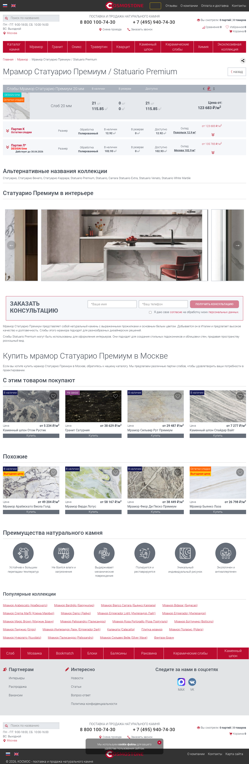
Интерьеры (17, 678)
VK (192, 684)
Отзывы (171, 5)
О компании (189, 5)
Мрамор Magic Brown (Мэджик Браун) (28, 621)
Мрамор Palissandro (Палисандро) (83, 621)
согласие (176, 312)
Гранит (57, 47)
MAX (181, 684)
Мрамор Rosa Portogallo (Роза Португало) (140, 621)
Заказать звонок (142, 29)
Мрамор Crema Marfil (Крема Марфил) (28, 613)
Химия (203, 47)
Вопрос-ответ (81, 695)
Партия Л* (18, 145)
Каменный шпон (147, 46)
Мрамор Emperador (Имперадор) (184, 613)
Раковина (149, 653)
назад (236, 72)
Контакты (239, 5)
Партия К (18, 129)
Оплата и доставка (215, 5)
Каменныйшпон (233, 653)
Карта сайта (234, 754)
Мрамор (36, 47)
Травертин (98, 47)
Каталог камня (14, 46)
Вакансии (16, 695)
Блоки (92, 653)
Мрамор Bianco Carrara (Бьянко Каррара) (128, 605)
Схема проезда (112, 29)
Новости (77, 678)
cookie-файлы (127, 744)
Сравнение (212, 27)
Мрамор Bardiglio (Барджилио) (74, 605)
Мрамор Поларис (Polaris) (186, 629)
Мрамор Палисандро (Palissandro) (70, 637)
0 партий (225, 20)
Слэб (10, 653)
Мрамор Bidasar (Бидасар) (180, 605)
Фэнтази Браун (164, 637)
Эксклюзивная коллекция (229, 46)
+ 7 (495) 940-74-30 (154, 22)
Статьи (76, 687)
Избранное (238, 27)
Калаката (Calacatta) (121, 629)
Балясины (118, 653)
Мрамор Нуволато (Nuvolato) (22, 637)
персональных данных (223, 312)
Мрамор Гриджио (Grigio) (19, 629)
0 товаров (239, 20)
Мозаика (34, 653)
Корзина (239, 31)
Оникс (77, 47)
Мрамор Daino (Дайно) (76, 613)
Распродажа (18, 687)
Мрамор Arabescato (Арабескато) (25, 605)
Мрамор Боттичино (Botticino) (194, 621)
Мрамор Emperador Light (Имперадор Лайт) (126, 613)
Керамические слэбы (177, 46)
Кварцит (123, 47)
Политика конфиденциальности (94, 704)
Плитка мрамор (151, 629)
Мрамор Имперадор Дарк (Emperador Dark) (72, 629)
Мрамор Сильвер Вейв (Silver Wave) (123, 637)
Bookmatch (65, 653)
